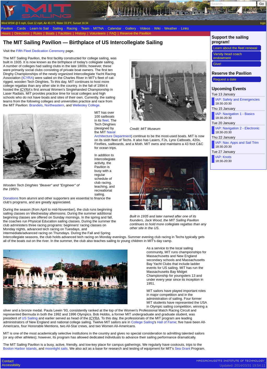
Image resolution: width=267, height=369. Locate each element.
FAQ (113, 33)
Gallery (130, 28)
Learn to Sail (39, 28)
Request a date (224, 79)
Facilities (64, 33)
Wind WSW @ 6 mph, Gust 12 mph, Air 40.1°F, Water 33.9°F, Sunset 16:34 (44, 23)
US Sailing (30, 318)
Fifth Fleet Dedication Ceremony (40, 51)
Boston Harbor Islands (20, 348)
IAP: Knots (223, 157)
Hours (6, 33)
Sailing (58, 28)
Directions (21, 33)
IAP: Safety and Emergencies (237, 99)
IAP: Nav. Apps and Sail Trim (237, 143)
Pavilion (7, 28)
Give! (217, 64)
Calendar (115, 28)
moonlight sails (56, 348)
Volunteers (98, 33)
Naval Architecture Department (112, 134)
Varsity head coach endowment (227, 56)
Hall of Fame (166, 322)
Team (85, 28)
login (263, 23)
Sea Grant (182, 348)
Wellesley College (85, 105)
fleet (105, 120)
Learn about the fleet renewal (235, 48)
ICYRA (27, 78)
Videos (145, 28)
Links (185, 28)
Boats (50, 33)
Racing (72, 28)
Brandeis (36, 105)
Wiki (157, 28)
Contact (8, 361)
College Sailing (142, 322)
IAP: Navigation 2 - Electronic (237, 128)
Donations (11, 198)
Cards (21, 28)
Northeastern (54, 105)
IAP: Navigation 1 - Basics (234, 114)
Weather (170, 28)
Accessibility (11, 365)
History (80, 33)
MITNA (98, 28)
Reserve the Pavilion (135, 33)
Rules (37, 33)
